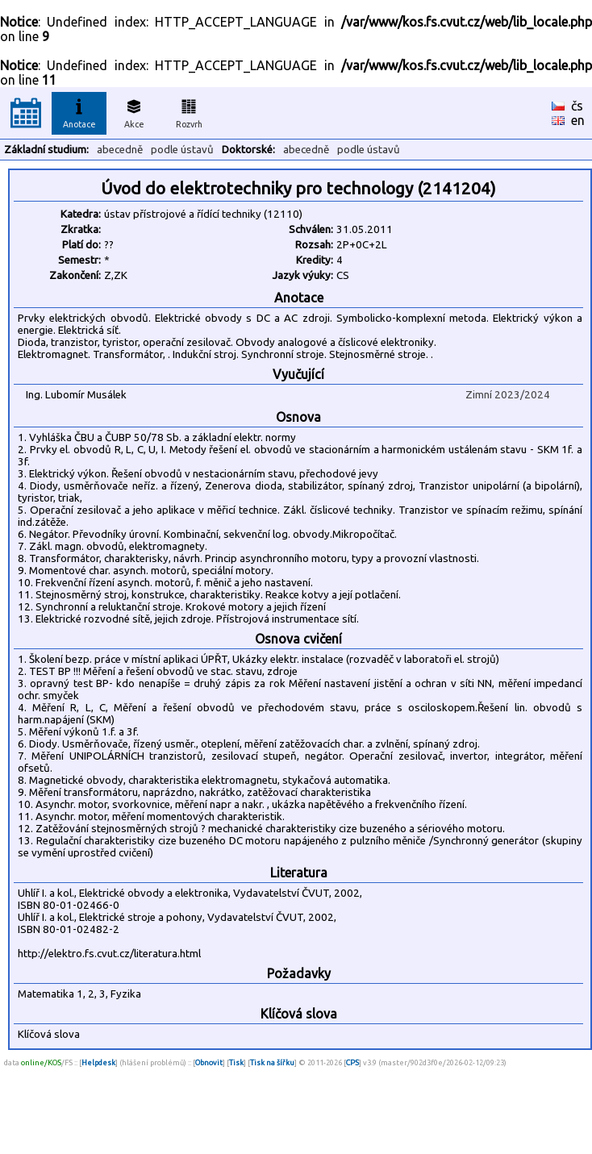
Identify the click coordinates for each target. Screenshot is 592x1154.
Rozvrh (189, 111)
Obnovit (209, 1062)
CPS (352, 1062)
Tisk (236, 1062)
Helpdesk (98, 1062)
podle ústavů (182, 150)
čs (577, 105)
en (578, 120)
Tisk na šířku (272, 1062)
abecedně (120, 150)
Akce (134, 111)
